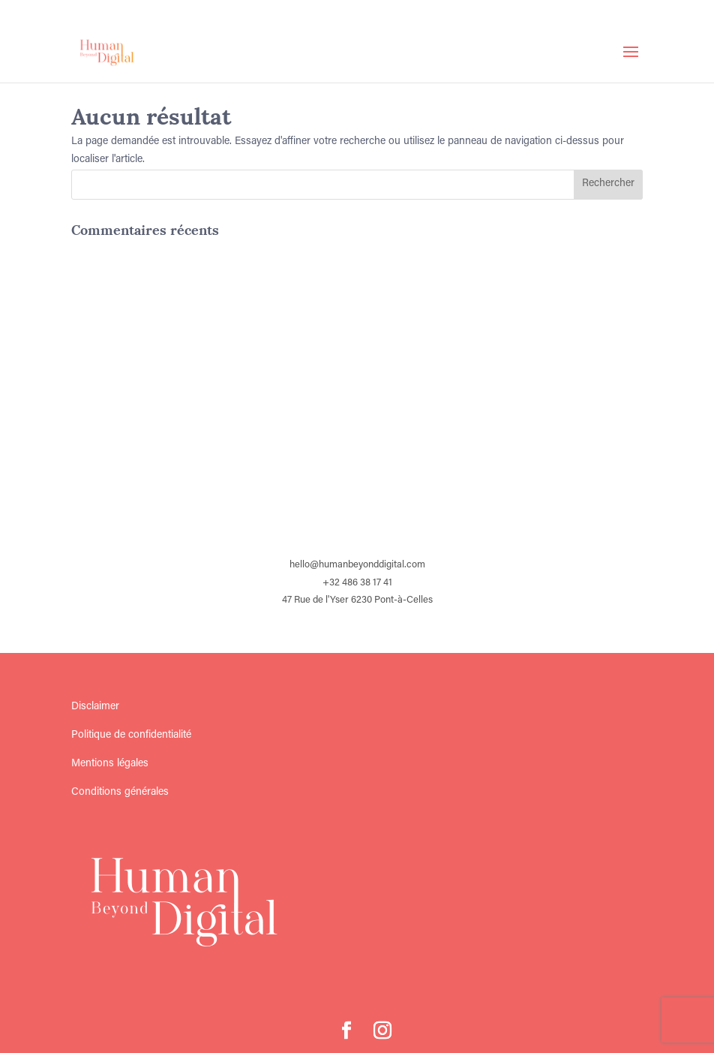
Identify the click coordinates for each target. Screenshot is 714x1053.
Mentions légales (109, 764)
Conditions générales (120, 792)
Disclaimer (95, 707)
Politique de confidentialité (131, 735)
